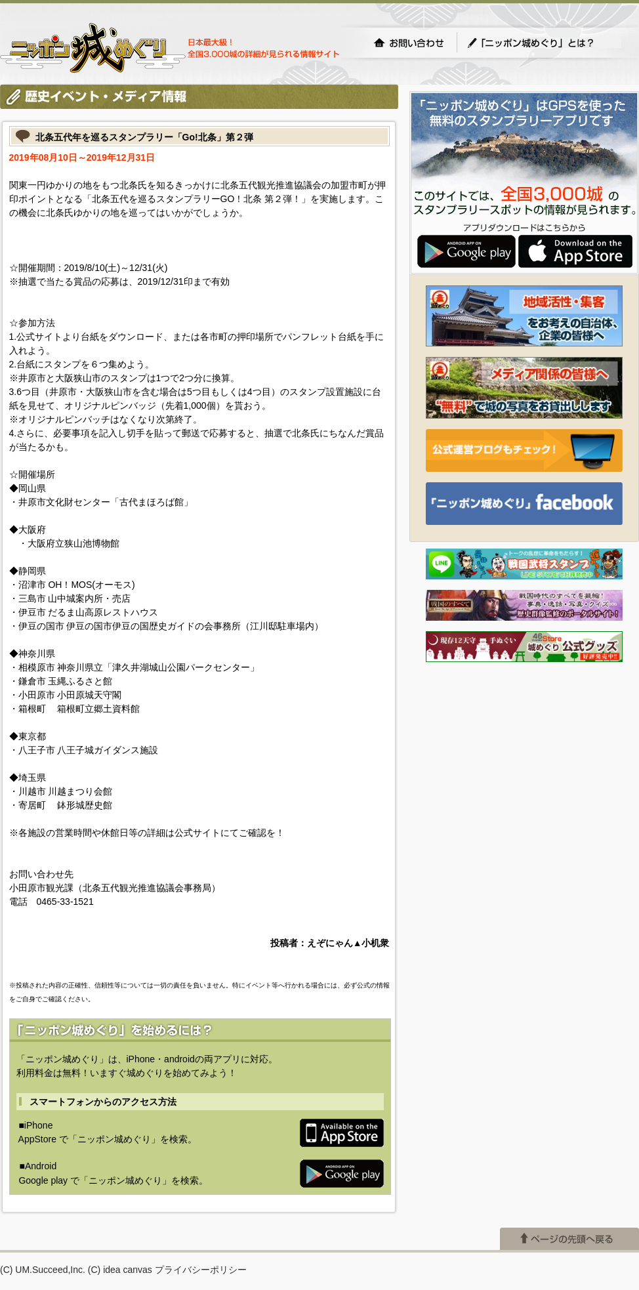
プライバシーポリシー (201, 1269)
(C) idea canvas (120, 1269)
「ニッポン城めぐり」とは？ (543, 42)
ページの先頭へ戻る (569, 1239)
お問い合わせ (408, 42)
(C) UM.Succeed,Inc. (42, 1269)
